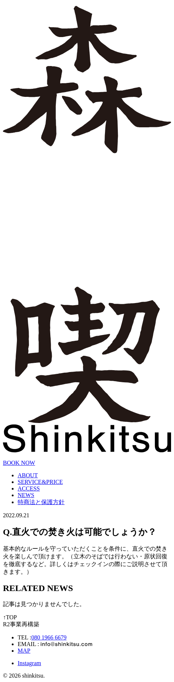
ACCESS (29, 488)
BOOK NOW (19, 463)
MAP (24, 651)
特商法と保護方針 (41, 502)
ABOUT (28, 475)
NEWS (26, 495)
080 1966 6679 (48, 637)
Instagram (29, 663)
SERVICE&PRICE (40, 482)
